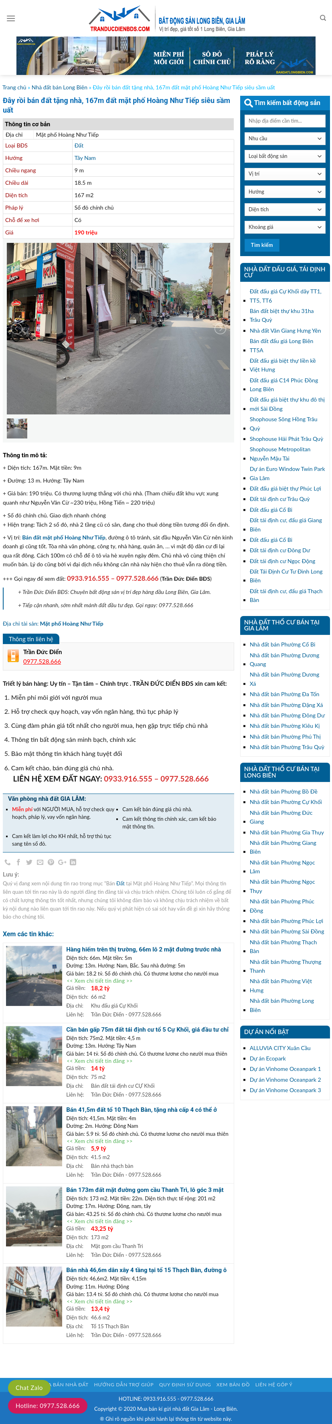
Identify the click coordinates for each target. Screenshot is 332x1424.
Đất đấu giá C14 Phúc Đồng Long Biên (284, 384)
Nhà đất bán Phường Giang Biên (283, 847)
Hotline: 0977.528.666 (48, 1405)
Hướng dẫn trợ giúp (124, 1385)
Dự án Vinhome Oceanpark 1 (285, 1068)
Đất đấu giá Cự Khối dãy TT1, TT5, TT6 (286, 295)
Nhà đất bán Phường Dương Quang (285, 659)
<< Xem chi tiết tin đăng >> (100, 980)
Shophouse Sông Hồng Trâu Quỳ (284, 423)
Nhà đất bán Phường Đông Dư (287, 715)
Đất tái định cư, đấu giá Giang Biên (286, 524)
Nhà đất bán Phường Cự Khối (286, 801)
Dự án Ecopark (268, 1058)
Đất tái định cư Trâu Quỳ (280, 498)
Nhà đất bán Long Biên (59, 87)
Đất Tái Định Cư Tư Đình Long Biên (286, 576)
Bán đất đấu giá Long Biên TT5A (282, 345)
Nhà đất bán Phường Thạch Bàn (283, 946)
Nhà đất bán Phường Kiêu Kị (285, 725)
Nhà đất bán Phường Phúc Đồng (282, 905)
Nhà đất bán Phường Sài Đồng (287, 931)
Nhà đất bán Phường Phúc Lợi (287, 920)
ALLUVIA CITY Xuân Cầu (280, 1047)
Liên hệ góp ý (274, 1385)
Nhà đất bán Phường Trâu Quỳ (287, 746)
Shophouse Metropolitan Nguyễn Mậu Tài (280, 453)
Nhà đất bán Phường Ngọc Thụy (282, 886)
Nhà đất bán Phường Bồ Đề (284, 791)
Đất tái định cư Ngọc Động (283, 560)
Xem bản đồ (233, 1385)
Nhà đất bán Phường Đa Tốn (285, 694)
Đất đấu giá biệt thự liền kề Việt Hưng (283, 365)
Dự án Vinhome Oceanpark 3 (285, 1090)
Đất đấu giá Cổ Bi (271, 509)
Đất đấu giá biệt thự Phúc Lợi (285, 488)
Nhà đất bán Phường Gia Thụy (287, 832)
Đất (79, 145)
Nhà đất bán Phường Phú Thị (285, 736)
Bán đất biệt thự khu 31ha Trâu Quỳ (282, 315)
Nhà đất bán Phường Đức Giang (281, 817)
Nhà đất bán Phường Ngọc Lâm (282, 867)
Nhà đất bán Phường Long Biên (282, 1005)
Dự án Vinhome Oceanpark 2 (285, 1079)
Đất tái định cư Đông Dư (280, 550)
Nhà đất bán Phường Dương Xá (285, 679)
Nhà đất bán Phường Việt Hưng (281, 985)
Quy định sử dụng (185, 1385)
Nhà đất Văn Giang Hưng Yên (285, 330)
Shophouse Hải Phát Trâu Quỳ (286, 438)
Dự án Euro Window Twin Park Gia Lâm (287, 473)
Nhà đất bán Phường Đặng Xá (286, 704)
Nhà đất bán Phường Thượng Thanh (286, 966)
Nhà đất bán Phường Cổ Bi (283, 644)
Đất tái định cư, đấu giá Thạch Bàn (286, 595)
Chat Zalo (29, 1387)
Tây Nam (85, 157)
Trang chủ (14, 87)
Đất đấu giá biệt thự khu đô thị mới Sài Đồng (287, 404)
